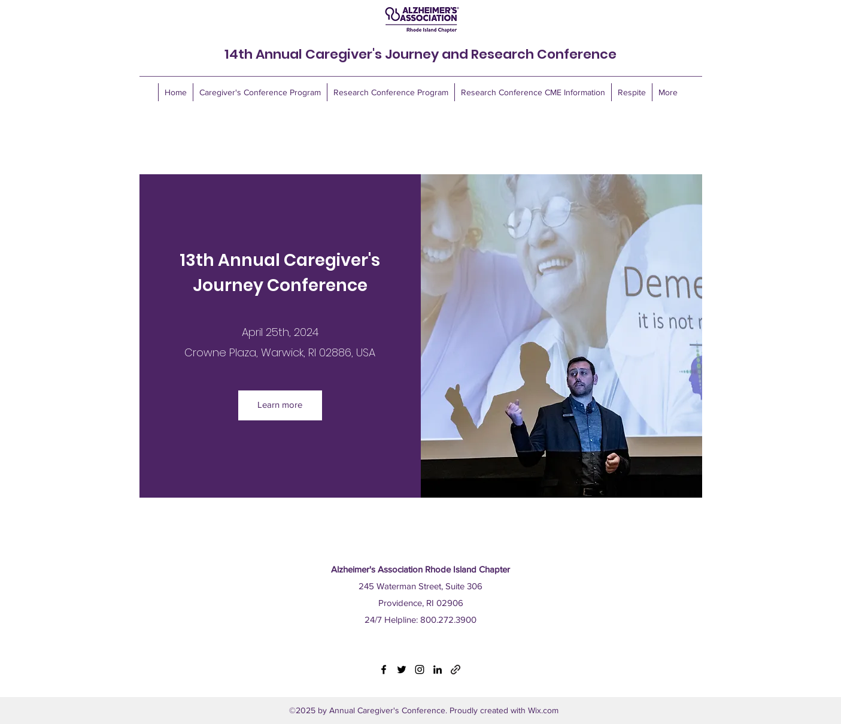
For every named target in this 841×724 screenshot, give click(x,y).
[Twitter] (402, 669)
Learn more (279, 404)
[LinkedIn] (438, 669)
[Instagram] (420, 669)
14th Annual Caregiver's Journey (333, 54)
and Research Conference (529, 54)
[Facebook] (384, 669)
